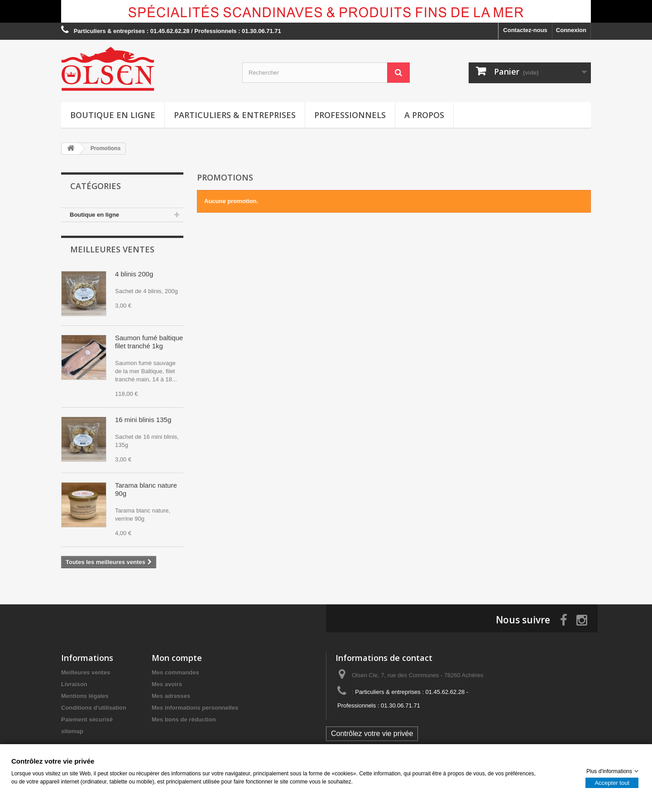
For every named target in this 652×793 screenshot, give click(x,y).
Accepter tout (611, 782)
